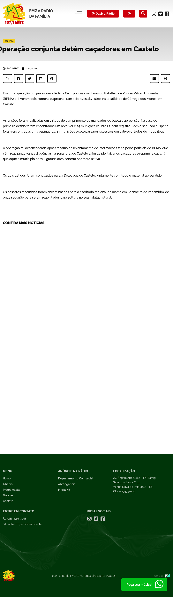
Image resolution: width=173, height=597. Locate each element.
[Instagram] (154, 14)
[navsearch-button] (143, 14)
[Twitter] (160, 14)
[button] (7, 78)
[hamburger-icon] (78, 13)
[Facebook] (167, 14)
